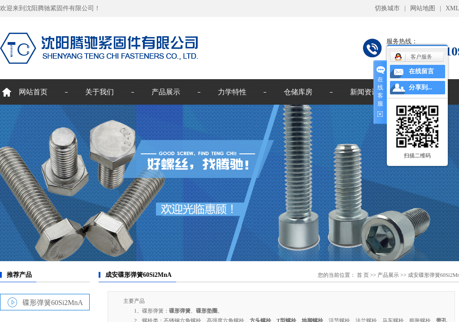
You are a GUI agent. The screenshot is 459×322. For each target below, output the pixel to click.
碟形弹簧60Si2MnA (52, 302)
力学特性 (232, 92)
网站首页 (33, 92)
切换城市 (387, 8)
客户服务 (421, 57)
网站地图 (422, 8)
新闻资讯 (364, 92)
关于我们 (99, 92)
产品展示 (166, 92)
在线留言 (421, 71)
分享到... (421, 87)
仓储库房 (298, 92)
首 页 (363, 275)
